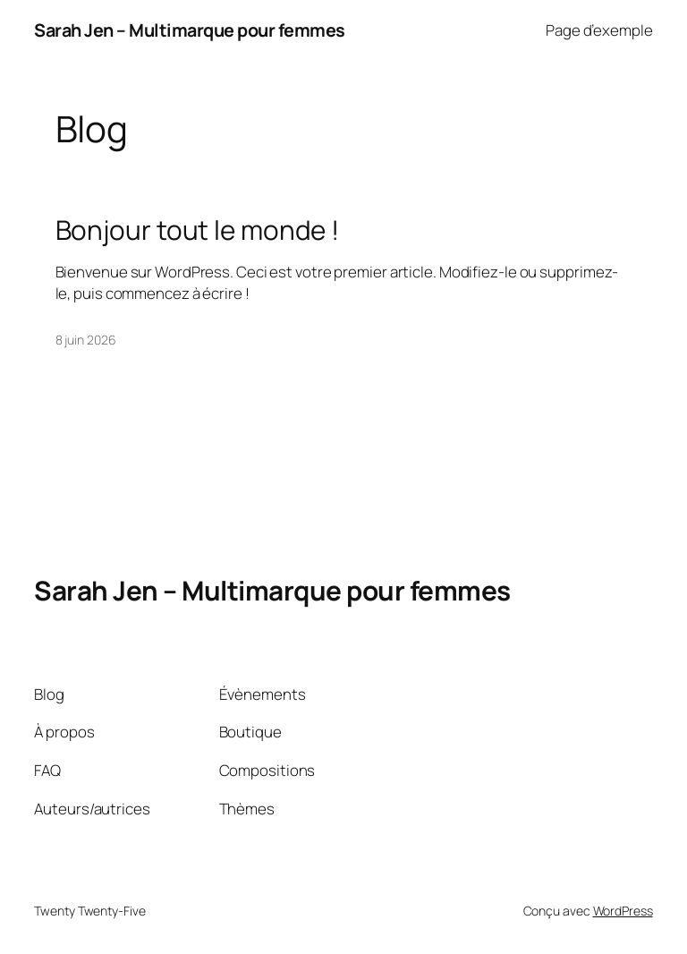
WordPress (623, 910)
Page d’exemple (599, 30)
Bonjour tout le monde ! (197, 229)
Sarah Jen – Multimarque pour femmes (189, 30)
